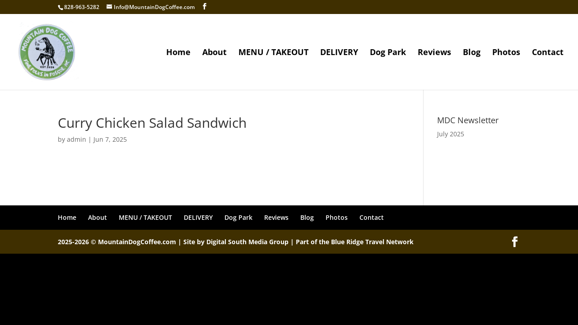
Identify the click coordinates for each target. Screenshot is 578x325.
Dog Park (388, 53)
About (214, 53)
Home (178, 53)
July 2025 (450, 134)
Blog (471, 53)
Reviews (434, 53)
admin (76, 139)
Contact (548, 53)
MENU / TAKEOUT (273, 53)
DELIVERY (339, 53)
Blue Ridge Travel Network (372, 241)
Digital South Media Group (247, 241)
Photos (506, 53)
